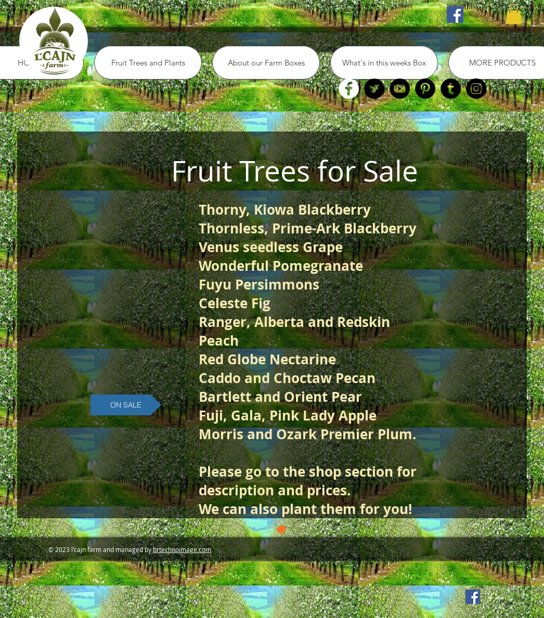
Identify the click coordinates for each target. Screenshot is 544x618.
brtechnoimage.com (182, 549)
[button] (513, 14)
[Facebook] (349, 88)
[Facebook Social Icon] (455, 14)
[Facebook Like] (146, 14)
